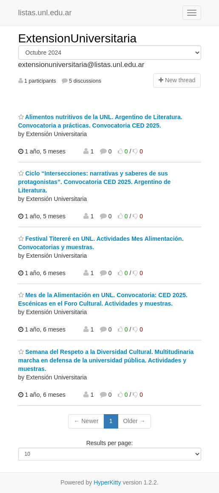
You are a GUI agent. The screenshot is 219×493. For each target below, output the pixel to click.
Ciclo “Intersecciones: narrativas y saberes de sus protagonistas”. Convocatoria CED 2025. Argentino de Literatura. (94, 182)
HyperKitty (107, 482)
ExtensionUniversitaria (77, 38)
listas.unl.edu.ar (45, 12)
